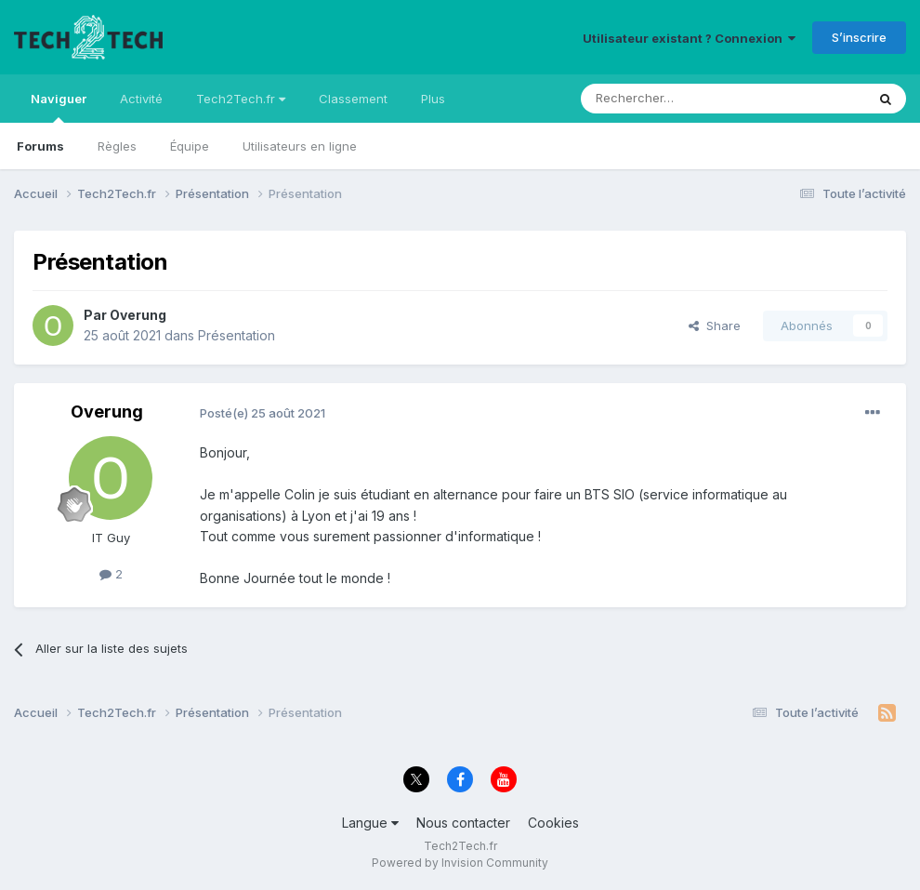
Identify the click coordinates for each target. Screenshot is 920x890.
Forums (40, 146)
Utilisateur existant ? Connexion (689, 38)
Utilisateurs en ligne (300, 146)
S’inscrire (859, 37)
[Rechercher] (682, 98)
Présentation (236, 335)
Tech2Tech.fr (240, 98)
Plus (433, 98)
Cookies (553, 822)
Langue (370, 822)
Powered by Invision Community (460, 863)
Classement (353, 98)
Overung (138, 315)
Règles (117, 146)
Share (715, 325)
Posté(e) (262, 412)
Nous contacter (463, 822)
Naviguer (58, 107)
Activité (141, 98)
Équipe (189, 146)
